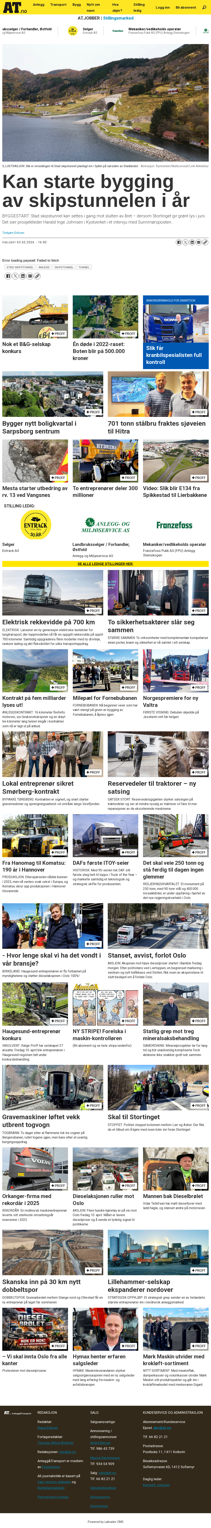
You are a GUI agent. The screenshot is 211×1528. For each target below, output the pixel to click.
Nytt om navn (93, 7)
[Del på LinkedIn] (192, 242)
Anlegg (38, 4)
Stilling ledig (139, 7)
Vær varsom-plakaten (54, 1482)
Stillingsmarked (118, 18)
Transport (58, 4)
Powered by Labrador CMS (105, 1522)
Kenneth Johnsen (156, 1485)
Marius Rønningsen (105, 1458)
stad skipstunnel (20, 267)
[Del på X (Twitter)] (185, 242)
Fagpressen (51, 1467)
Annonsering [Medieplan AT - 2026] (100, 1497)
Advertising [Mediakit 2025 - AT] (99, 1506)
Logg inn (163, 7)
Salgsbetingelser (103, 1488)
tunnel (84, 267)
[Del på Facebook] (179, 242)
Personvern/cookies (53, 1497)
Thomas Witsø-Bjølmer (56, 1443)
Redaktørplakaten (51, 1488)
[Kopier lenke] (205, 242)
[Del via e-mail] (199, 242)
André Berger (100, 1443)
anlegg (44, 267)
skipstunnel (64, 267)
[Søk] (204, 7)
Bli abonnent (186, 7)
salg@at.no (107, 1473)
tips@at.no (67, 1452)
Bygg (77, 4)
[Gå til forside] (15, 7)
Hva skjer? (117, 7)
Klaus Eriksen (48, 1428)
